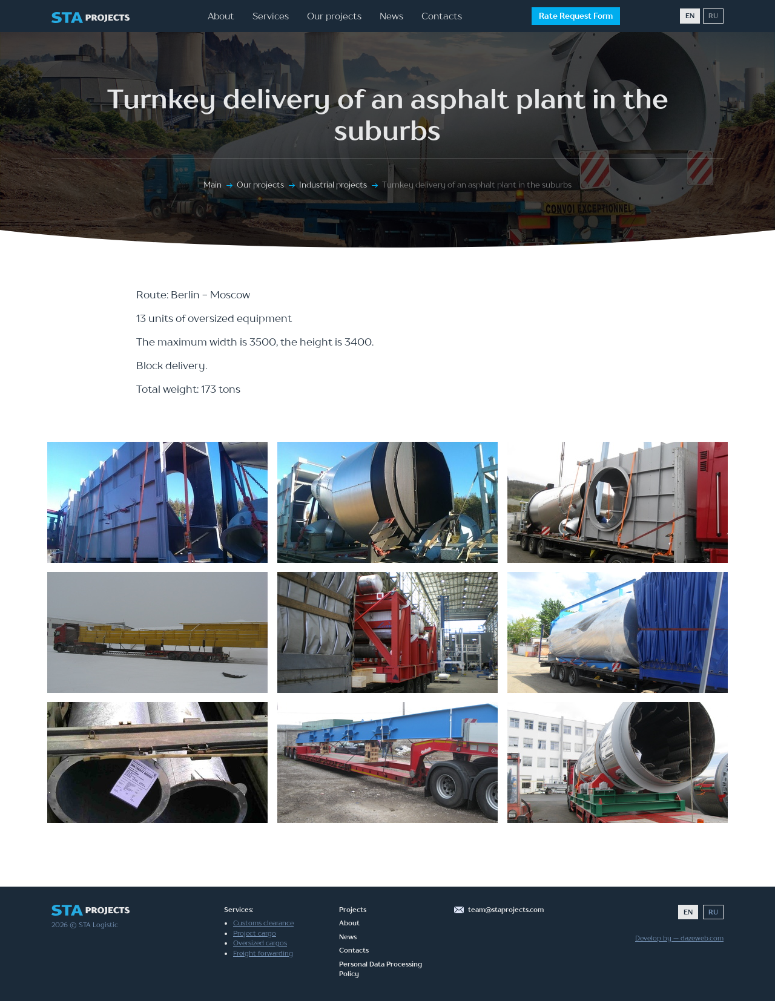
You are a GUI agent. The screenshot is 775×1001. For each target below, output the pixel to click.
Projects (352, 909)
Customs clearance (263, 923)
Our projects (334, 15)
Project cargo (254, 933)
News (391, 15)
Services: (238, 909)
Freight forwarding (263, 953)
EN (689, 15)
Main (212, 184)
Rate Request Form (576, 16)
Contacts (441, 15)
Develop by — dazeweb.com (679, 938)
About (221, 15)
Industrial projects (333, 184)
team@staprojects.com (506, 909)
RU (713, 15)
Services (270, 15)
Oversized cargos (260, 943)
